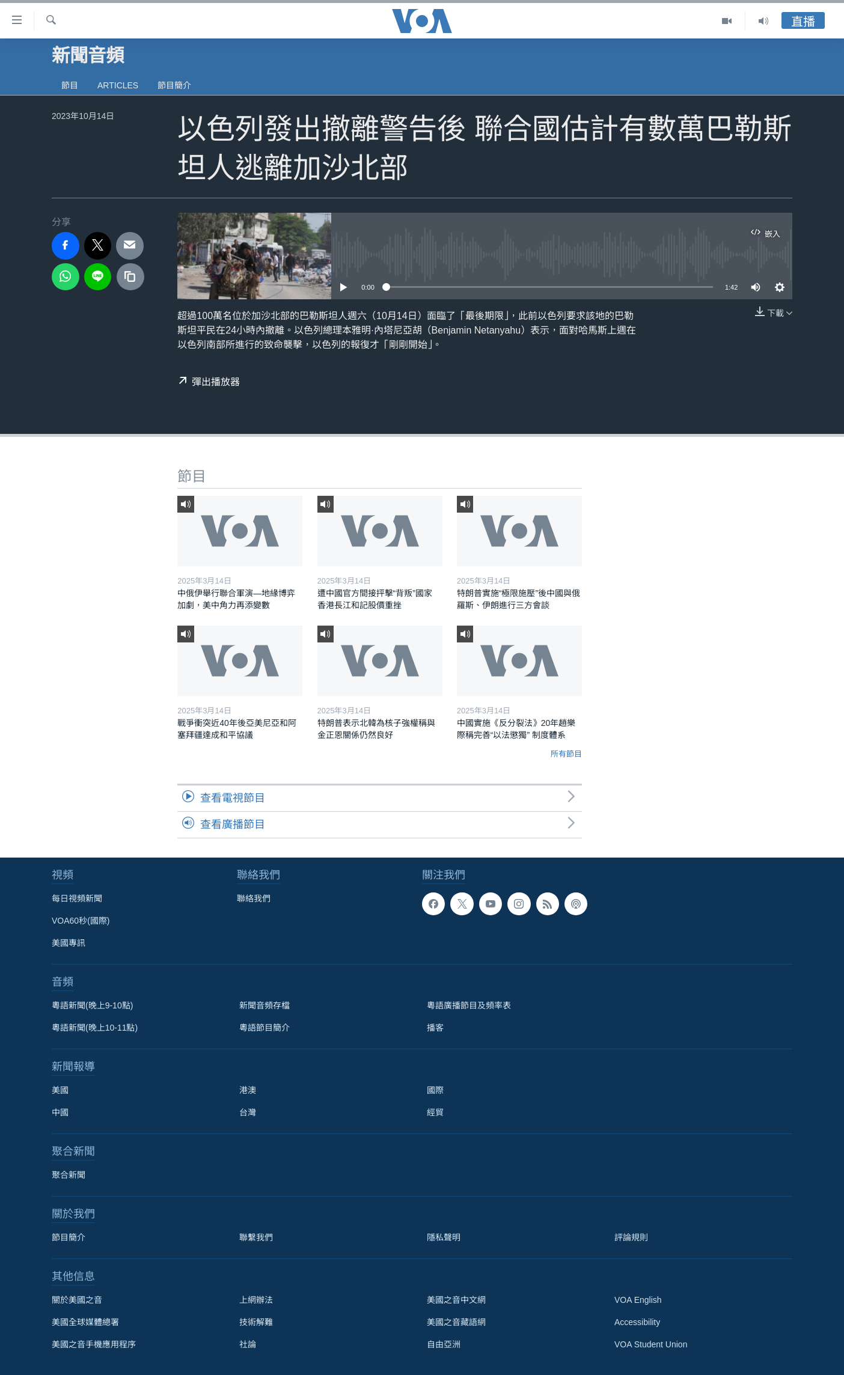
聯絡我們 (254, 898)
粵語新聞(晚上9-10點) (92, 1005)
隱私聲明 (443, 1237)
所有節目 (566, 753)
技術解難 (256, 1322)
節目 (69, 85)
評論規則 (631, 1237)
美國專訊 (68, 943)
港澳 (247, 1090)
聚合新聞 (68, 1175)
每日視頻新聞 (77, 898)
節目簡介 (174, 85)
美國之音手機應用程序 (94, 1344)
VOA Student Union (650, 1344)
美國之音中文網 (456, 1300)
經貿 (435, 1112)
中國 (60, 1112)
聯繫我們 (256, 1237)
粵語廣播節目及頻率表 (469, 1005)
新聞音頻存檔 (264, 1005)
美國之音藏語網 (456, 1322)
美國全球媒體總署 (85, 1322)
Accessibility (637, 1322)
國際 (435, 1090)
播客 (435, 1027)
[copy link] (130, 277)
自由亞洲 (443, 1344)
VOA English (638, 1300)
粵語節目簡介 (264, 1027)
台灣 (247, 1112)
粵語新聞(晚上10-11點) (95, 1027)
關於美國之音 (77, 1300)
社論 (247, 1344)
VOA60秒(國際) (80, 920)
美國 (60, 1090)
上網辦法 (256, 1300)
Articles (117, 85)
